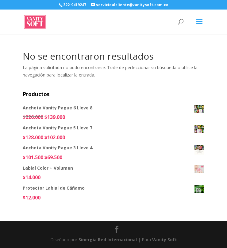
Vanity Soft (164, 239)
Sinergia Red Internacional (108, 239)
